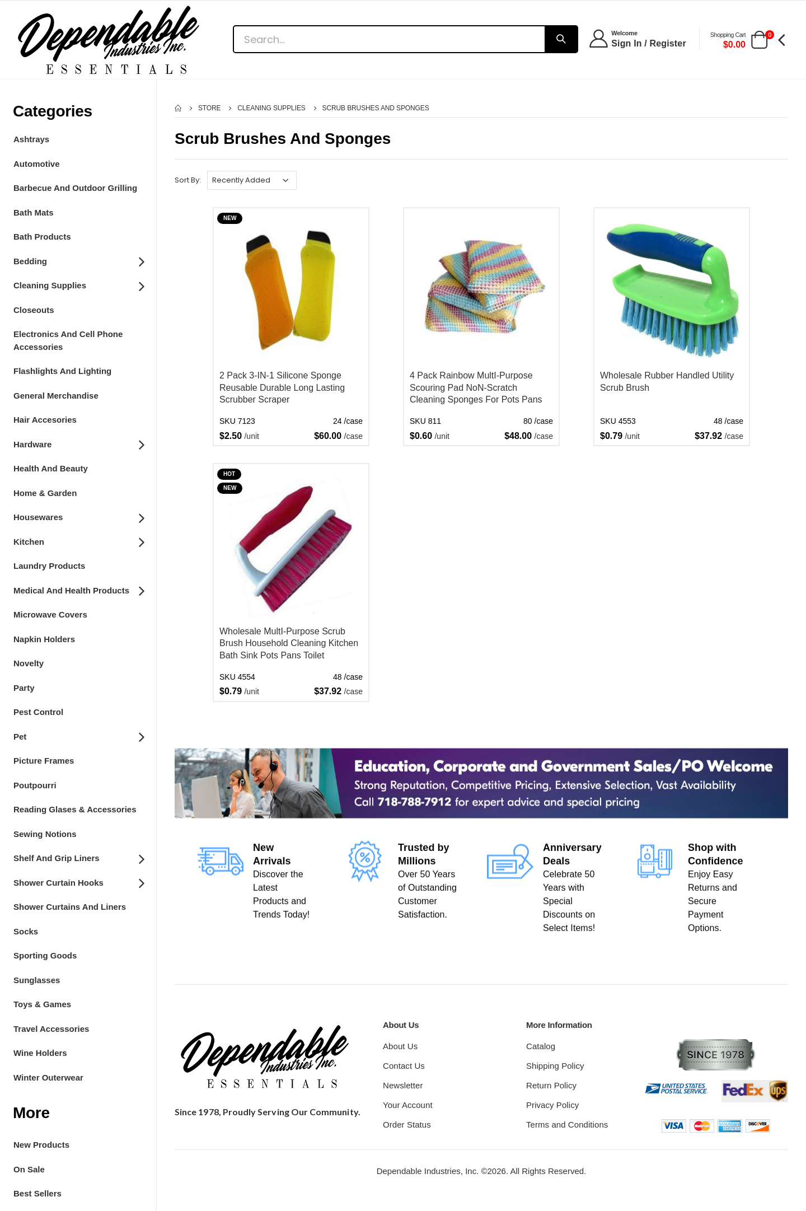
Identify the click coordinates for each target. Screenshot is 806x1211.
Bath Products (42, 236)
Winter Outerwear (48, 1077)
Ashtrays (31, 139)
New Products (41, 1144)
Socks (25, 931)
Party (24, 688)
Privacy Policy (552, 1105)
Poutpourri (35, 785)
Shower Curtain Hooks (78, 882)
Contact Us (404, 1065)
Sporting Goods (45, 955)
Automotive (36, 164)
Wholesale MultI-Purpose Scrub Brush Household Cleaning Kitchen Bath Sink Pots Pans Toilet (288, 643)
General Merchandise (56, 395)
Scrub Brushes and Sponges (375, 108)
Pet (78, 736)
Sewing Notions (45, 834)
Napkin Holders (44, 639)
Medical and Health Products (78, 590)
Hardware (78, 443)
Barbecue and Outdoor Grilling (75, 188)
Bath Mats (33, 212)
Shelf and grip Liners (78, 858)
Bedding (78, 260)
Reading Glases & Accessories (75, 809)
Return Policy (551, 1085)
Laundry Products (49, 566)
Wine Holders (40, 1053)
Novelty (28, 663)
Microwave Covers (50, 614)
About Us (400, 1046)
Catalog (540, 1046)
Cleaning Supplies (78, 285)
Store (209, 108)
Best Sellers (37, 1193)
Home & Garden (45, 493)
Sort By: (188, 180)
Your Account (408, 1105)
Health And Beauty (50, 468)
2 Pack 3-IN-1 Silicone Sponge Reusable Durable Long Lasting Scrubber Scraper (282, 387)
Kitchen (78, 541)
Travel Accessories (51, 1029)
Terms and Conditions (567, 1124)
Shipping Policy (555, 1065)
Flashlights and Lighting (62, 371)
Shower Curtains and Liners (69, 906)
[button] (759, 41)
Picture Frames (43, 760)
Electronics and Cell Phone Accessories (68, 340)
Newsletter (403, 1085)
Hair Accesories (45, 419)
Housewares (78, 517)
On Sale (29, 1169)
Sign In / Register (648, 43)
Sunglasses (36, 980)
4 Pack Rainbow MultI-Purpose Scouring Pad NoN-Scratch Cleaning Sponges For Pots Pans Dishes (476, 388)
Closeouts (33, 310)
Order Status (407, 1124)
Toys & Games (42, 1004)
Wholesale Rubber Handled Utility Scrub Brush (667, 381)
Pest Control (38, 712)
